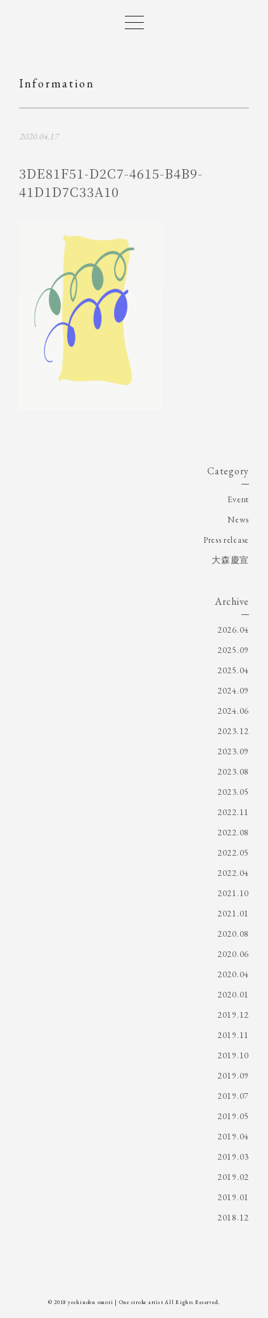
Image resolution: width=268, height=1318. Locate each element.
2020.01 (233, 994)
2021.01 (233, 913)
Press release (226, 539)
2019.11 (233, 1035)
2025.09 (233, 650)
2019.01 (233, 1197)
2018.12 (233, 1217)
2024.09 (233, 690)
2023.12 (233, 731)
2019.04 (233, 1136)
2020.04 (233, 974)
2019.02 (233, 1176)
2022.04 (233, 872)
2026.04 (233, 629)
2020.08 (233, 933)
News (238, 519)
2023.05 (233, 791)
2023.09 (233, 751)
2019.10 (233, 1055)
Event (238, 499)
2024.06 (233, 710)
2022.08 (233, 832)
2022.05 (233, 852)
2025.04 (233, 670)
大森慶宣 (230, 560)
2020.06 (233, 954)
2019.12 (233, 1014)
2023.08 (233, 771)
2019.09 (233, 1075)
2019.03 (233, 1156)
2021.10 (233, 893)
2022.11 (233, 812)
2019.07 (233, 1095)
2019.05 (233, 1116)
